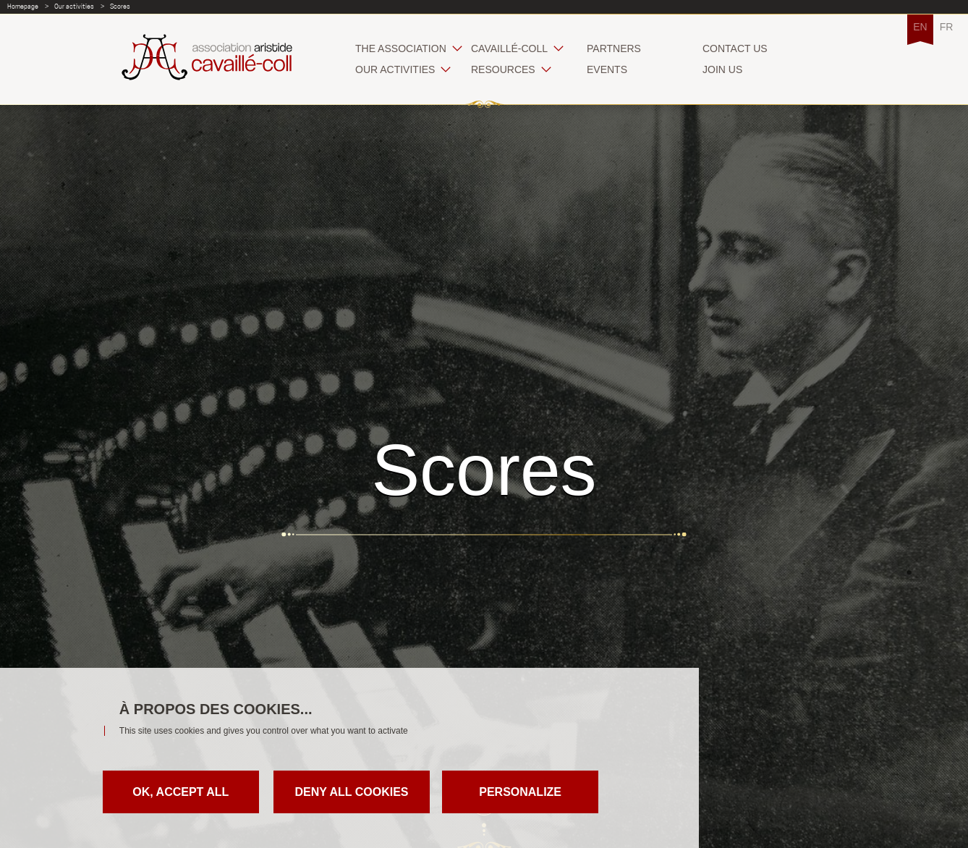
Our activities (74, 6)
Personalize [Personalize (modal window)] (520, 792)
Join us (722, 69)
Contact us (735, 48)
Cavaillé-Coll (509, 48)
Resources (503, 69)
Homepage (22, 6)
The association (400, 48)
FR (947, 27)
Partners (614, 48)
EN (920, 27)
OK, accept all (180, 792)
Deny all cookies (351, 792)
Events (607, 69)
